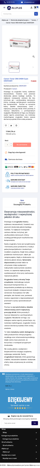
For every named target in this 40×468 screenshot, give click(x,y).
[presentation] (7, 67)
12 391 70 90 (11, 2)
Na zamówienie (22, 145)
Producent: (8, 89)
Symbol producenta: (11, 86)
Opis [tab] (22, 200)
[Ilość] (7, 145)
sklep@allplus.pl (29, 2)
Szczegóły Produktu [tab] (22, 205)
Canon (14, 89)
